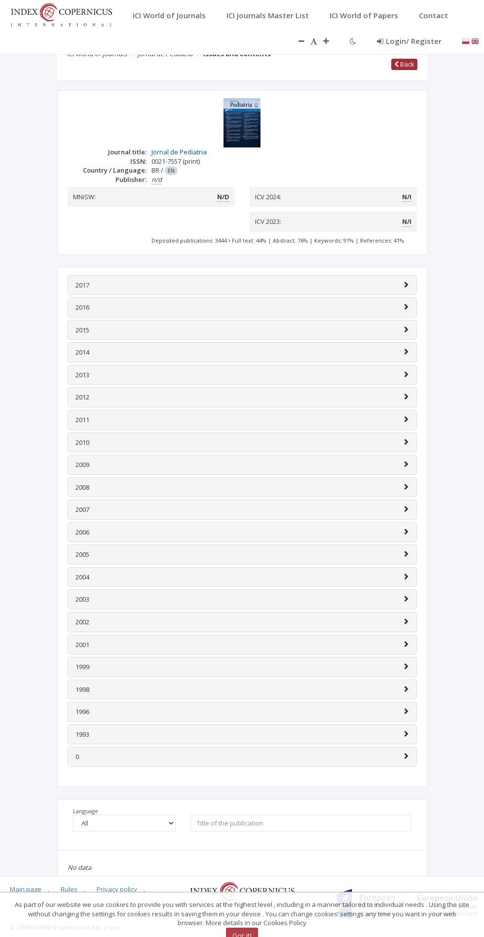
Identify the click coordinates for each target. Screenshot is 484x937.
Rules (69, 889)
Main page (25, 889)
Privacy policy (117, 889)
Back (404, 64)
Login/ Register (409, 41)
